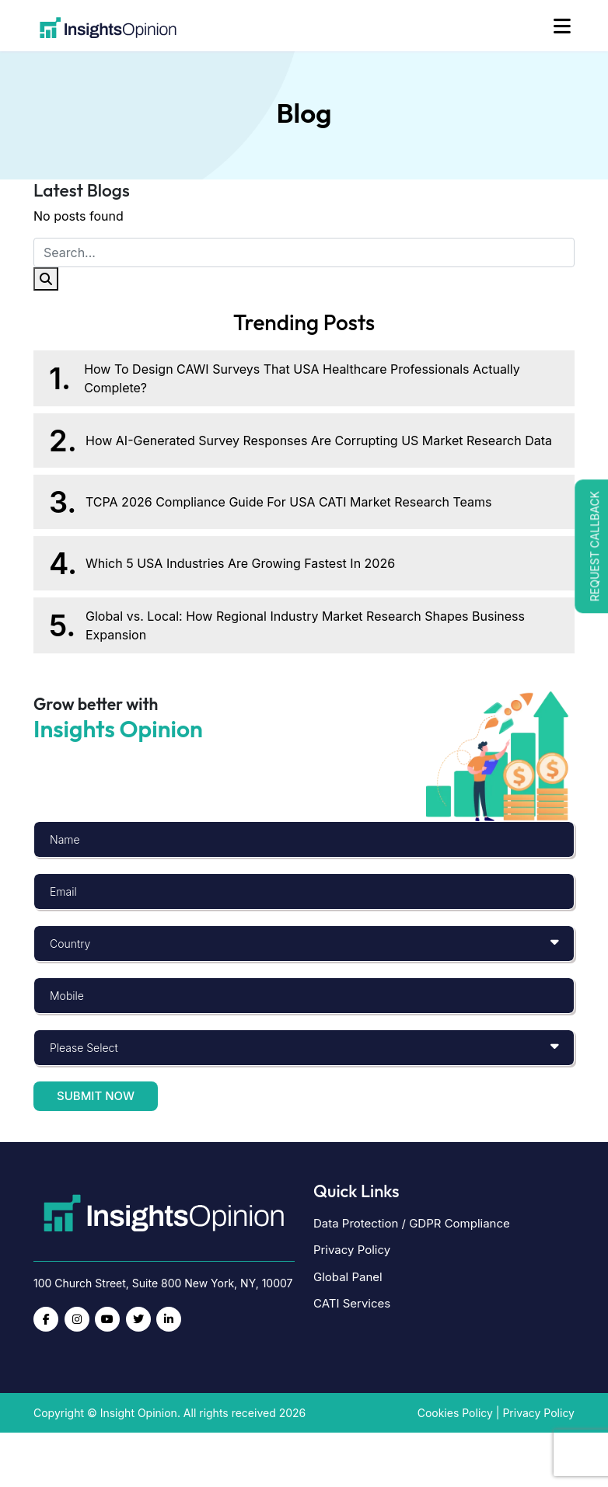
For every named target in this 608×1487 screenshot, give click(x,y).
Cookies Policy (455, 1412)
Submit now (96, 1095)
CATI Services (351, 1303)
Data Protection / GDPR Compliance (411, 1223)
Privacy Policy (351, 1249)
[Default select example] (304, 943)
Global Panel (348, 1276)
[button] (591, 546)
